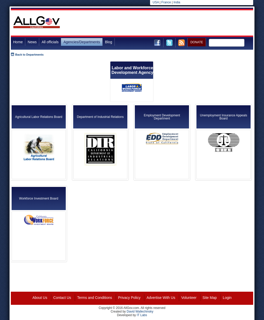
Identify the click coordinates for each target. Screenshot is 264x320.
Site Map (210, 298)
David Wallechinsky (140, 311)
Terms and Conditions (94, 298)
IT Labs (142, 315)
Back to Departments (29, 54)
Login (227, 298)
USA (156, 2)
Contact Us (62, 298)
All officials (50, 42)
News (32, 42)
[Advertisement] (159, 22)
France (166, 2)
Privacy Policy (129, 298)
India (177, 2)
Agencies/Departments (81, 42)
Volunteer (188, 298)
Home (18, 42)
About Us (39, 298)
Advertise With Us (160, 298)
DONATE (196, 42)
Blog (108, 42)
